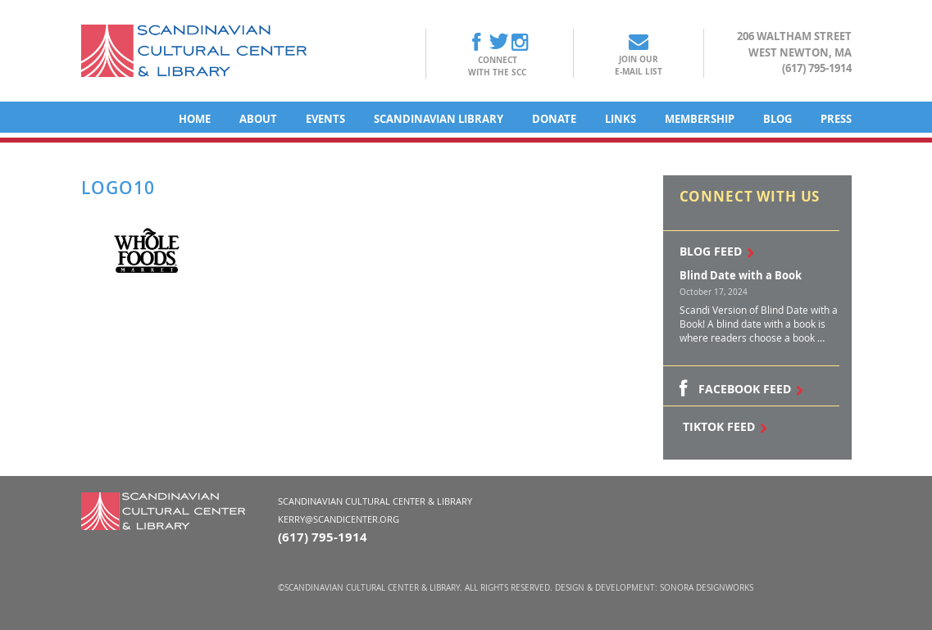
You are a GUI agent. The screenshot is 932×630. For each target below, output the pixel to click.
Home (195, 118)
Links (620, 118)
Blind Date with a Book (741, 275)
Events (325, 118)
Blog (777, 118)
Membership (699, 118)
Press (836, 118)
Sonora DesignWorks (706, 587)
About (258, 118)
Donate (554, 118)
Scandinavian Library (438, 118)
